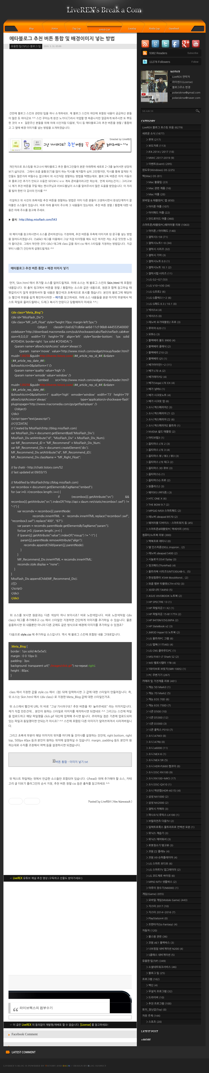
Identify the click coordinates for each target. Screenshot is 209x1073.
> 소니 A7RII (155, 742)
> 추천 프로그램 (158, 1003)
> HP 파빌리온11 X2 (160, 608)
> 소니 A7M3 (156, 736)
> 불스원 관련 (156, 936)
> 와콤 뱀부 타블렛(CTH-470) (165, 583)
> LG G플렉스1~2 (158, 297)
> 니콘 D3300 (156, 723)
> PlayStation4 (157, 918)
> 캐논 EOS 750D (158, 705)
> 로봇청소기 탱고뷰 (159, 845)
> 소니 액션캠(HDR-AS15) (163, 790)
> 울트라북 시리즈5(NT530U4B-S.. (168, 571)
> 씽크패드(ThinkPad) (161, 565)
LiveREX (8, 1065)
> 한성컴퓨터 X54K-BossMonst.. (167, 577)
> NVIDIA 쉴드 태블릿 (160, 431)
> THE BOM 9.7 (157, 504)
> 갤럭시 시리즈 (158, 249)
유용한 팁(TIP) (154, 961)
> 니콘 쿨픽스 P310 (159, 729)
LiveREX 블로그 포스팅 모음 (162, 127)
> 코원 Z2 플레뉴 (158, 851)
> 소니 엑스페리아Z (159, 407)
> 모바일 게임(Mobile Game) (166, 900)
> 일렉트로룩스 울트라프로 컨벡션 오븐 (170, 827)
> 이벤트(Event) (159, 164)
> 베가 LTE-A (156, 370)
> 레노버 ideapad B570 (162, 517)
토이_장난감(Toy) (154, 1009)
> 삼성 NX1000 (157, 796)
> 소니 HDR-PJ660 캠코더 (163, 766)
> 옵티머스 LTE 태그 (159, 462)
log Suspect (97, 1065)
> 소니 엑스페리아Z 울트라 (163, 425)
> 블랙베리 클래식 (158, 346)
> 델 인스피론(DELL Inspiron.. (165, 547)
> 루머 (153, 139)
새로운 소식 (153, 133)
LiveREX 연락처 (181, 76)
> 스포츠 (154, 1021)
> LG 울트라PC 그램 (159, 638)
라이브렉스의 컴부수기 (36, 1008)
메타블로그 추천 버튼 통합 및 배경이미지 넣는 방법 (62, 38)
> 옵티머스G (155, 474)
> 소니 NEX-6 (156, 754)
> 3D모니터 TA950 (159, 590)
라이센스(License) (182, 82)
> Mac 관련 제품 (158, 188)
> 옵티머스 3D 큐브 (159, 468)
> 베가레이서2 (156, 377)
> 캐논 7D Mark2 (158, 693)
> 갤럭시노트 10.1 (158, 267)
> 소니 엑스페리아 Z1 (160, 413)
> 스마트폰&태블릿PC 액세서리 (167, 529)
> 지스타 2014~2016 (160, 912)
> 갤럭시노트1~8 (159, 243)
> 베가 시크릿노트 (158, 395)
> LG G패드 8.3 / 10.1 (161, 304)
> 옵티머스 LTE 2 (158, 444)
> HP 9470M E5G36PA (162, 620)
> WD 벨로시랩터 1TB (161, 663)
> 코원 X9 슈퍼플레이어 (161, 857)
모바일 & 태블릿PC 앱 (158, 200)
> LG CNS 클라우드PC (161, 650)
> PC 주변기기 (158, 675)
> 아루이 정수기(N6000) (162, 888)
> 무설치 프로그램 (159, 991)
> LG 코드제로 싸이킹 (160, 875)
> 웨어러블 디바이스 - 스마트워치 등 (169, 523)
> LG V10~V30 (158, 285)
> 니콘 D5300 (157, 717)
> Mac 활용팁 (157, 182)
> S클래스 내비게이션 (160, 955)
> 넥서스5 (154, 316)
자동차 (149, 930)
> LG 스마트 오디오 (159, 863)
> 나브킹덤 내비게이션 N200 (164, 948)
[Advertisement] (70, 928)
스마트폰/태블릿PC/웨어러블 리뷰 (165, 224)
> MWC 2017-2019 (160, 158)
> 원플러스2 (155, 486)
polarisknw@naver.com (186, 98)
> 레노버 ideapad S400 (161, 553)
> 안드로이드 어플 (160, 218)
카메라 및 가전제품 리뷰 (159, 681)
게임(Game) (153, 894)
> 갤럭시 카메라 (157, 809)
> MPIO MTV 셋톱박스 (161, 882)
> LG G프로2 (156, 291)
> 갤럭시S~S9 (157, 237)
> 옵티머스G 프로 (158, 480)
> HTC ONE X (156, 498)
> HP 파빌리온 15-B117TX (163, 614)
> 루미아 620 (156, 328)
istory (50, 1065)
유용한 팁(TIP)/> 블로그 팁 (26, 46)
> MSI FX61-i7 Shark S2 (162, 656)
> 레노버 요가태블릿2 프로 (163, 322)
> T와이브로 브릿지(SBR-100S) (166, 669)
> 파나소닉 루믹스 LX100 (162, 815)
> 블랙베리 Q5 (156, 358)
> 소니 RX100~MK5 (161, 778)
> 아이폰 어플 (157, 206)
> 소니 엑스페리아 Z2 (160, 419)
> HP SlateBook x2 (159, 626)
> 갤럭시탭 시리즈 (159, 273)
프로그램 (151, 979)
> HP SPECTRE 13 (159, 602)
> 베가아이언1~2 (159, 364)
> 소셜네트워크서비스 (161, 967)
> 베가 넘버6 (155, 389)
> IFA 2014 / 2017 (160, 151)
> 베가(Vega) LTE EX (160, 383)
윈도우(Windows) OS (158, 170)
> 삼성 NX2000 (157, 802)
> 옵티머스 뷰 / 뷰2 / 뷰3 (162, 456)
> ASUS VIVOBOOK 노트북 (164, 596)
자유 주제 (151, 1015)
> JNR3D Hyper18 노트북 (163, 632)
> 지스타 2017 (157, 906)
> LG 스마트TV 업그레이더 (163, 869)
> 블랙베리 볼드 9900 (160, 340)
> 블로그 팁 (155, 973)
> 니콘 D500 (156, 711)
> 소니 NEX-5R (157, 760)
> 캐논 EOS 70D (157, 699)
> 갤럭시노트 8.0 (158, 261)
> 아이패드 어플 (158, 212)
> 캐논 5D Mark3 (158, 687)
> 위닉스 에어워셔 (158, 839)
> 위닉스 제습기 (157, 833)
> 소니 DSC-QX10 (158, 784)
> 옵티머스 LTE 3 (158, 450)
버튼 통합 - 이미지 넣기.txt (70, 761)
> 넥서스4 (154, 310)
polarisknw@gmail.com (186, 92)
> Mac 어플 (155, 194)
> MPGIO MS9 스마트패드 (163, 510)
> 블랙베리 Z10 (157, 352)
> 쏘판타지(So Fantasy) (161, 924)
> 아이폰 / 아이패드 (161, 231)
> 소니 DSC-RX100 (159, 772)
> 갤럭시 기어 (156, 255)
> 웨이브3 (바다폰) (159, 492)
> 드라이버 (155, 997)
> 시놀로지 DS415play (161, 559)
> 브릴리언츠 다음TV (160, 821)
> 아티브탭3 (155, 437)
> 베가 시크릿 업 (157, 401)
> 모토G (153, 334)
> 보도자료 (156, 145)
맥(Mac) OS (152, 176)
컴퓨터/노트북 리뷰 (156, 535)
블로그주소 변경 (181, 87)
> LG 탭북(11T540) (159, 644)
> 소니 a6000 (157, 748)
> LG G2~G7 (157, 279)
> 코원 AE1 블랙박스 (160, 942)
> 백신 (152, 985)
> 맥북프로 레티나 (158, 541)
